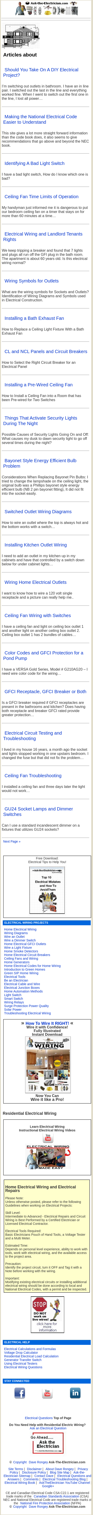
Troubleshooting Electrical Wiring (27, 1013)
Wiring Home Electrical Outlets (35, 582)
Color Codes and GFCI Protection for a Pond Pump (43, 655)
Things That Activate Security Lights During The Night (40, 420)
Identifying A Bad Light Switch (34, 163)
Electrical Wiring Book (20, 1482)
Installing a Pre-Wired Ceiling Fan (39, 384)
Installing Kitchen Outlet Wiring (36, 544)
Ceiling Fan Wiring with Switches (38, 615)
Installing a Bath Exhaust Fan (34, 318)
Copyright (20, 1462)
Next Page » (12, 841)
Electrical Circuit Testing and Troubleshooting (32, 736)
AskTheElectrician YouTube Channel (64, 1482)
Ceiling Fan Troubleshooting (33, 775)
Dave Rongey (38, 1462)
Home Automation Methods (23, 991)
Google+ (48, 1486)
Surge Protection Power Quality (26, 1006)
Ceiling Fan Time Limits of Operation (41, 196)
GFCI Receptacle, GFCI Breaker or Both (45, 691)
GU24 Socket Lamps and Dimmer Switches (38, 811)
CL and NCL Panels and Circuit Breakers (46, 351)
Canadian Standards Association (56, 1496)
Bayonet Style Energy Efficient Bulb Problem (39, 463)
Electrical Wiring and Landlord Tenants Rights (42, 236)
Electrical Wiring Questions (23, 1367)
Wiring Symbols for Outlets (32, 280)
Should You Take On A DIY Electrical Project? (40, 72)
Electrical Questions (39, 1418)
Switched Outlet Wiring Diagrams (38, 511)
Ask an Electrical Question (48, 1428)
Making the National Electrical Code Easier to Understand (40, 119)
